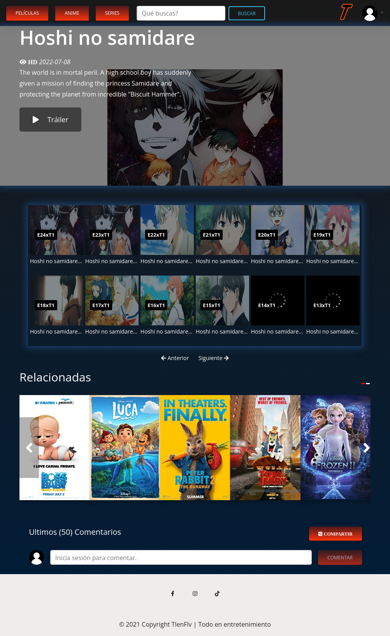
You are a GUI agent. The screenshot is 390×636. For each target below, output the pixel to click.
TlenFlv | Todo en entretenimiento (221, 624)
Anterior (175, 358)
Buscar (247, 13)
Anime (72, 13)
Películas (27, 13)
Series (112, 13)
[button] (29, 447)
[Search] (181, 13)
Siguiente (214, 358)
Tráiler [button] (51, 119)
